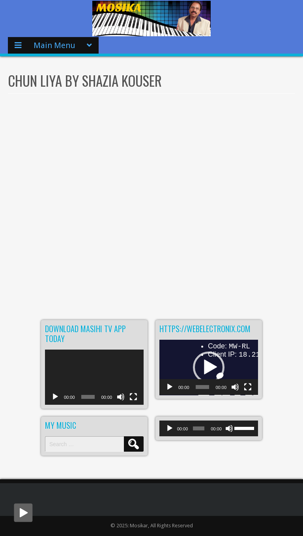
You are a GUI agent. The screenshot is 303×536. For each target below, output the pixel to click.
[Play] (55, 401)
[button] (208, 367)
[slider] (198, 428)
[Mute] (121, 401)
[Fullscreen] (133, 401)
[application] (94, 377)
